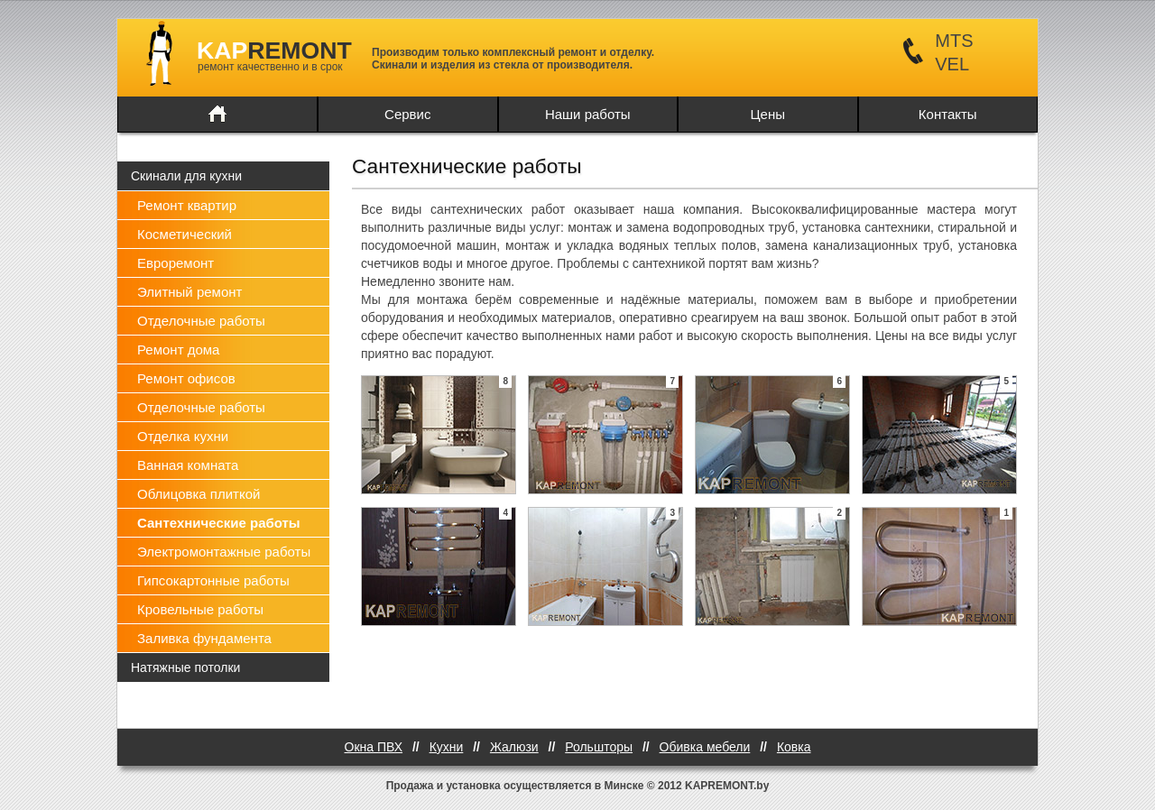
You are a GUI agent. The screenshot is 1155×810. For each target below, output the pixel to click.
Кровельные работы (200, 609)
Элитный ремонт (189, 291)
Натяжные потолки (185, 667)
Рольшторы (599, 747)
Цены (767, 114)
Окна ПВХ (374, 747)
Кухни (447, 747)
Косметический (184, 234)
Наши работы (588, 114)
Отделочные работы (201, 320)
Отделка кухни (182, 436)
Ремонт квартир (186, 205)
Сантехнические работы (218, 522)
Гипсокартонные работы (213, 580)
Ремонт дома (178, 349)
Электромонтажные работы (223, 551)
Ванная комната (187, 465)
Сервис (407, 114)
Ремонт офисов (186, 378)
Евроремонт (175, 263)
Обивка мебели (705, 747)
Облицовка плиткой (198, 494)
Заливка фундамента (204, 638)
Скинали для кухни (186, 176)
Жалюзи (514, 747)
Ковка (794, 747)
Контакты (948, 114)
